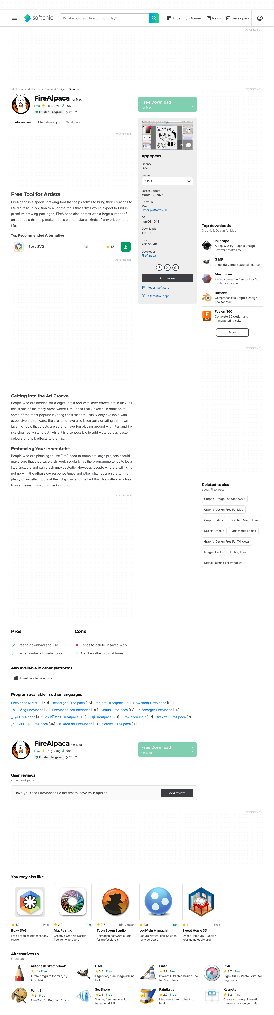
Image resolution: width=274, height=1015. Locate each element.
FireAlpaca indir (134, 717)
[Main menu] (14, 18)
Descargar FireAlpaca (68, 703)
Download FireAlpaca (149, 703)
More (232, 332)
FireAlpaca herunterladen (71, 710)
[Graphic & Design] (55, 89)
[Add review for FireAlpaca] (51, 106)
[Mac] (21, 89)
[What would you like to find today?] (154, 18)
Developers (237, 18)
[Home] (12, 89)
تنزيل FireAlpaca (23, 717)
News (213, 18)
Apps (173, 18)
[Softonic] (38, 18)
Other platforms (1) (154, 210)
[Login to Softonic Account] (260, 18)
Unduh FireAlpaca (114, 710)
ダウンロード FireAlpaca (29, 724)
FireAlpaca (58, 98)
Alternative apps (155, 296)
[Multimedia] (34, 89)
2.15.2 (167, 181)
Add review (167, 278)
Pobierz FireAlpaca (109, 703)
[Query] (104, 18)
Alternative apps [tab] (48, 122)
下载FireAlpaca (100, 717)
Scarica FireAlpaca (116, 724)
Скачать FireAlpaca (171, 717)
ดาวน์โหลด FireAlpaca (62, 717)
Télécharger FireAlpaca (154, 710)
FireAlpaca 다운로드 (26, 703)
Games (193, 18)
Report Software (155, 288)
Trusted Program (49, 112)
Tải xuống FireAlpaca (27, 710)
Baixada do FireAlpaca (75, 724)
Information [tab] (22, 122)
